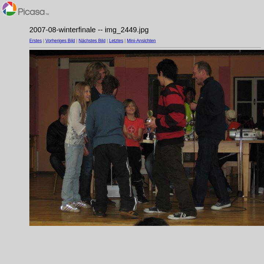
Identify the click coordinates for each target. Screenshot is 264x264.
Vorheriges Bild (60, 40)
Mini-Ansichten (141, 40)
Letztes (116, 40)
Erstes (35, 40)
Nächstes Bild (91, 40)
